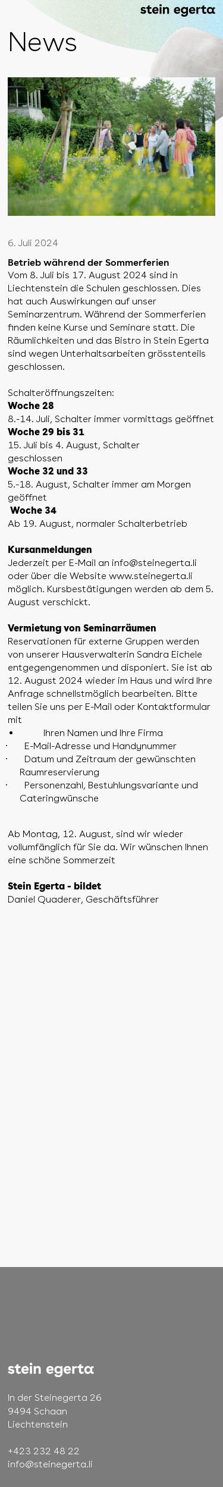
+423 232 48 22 (44, 1451)
